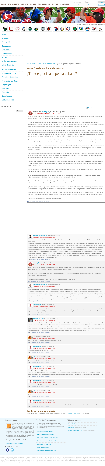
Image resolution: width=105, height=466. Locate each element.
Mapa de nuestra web (43, 447)
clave (87, 2)
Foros (34, 64)
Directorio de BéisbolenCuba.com (46, 450)
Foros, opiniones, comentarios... (46, 434)
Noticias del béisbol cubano (45, 431)
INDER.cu (77, 427)
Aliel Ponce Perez (38, 318)
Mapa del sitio (13, 443)
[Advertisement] (55, 47)
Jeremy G (45, 112)
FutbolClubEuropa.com (81, 430)
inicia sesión (69, 413)
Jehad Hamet (37, 304)
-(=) (34, 336)
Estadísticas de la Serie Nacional (46, 441)
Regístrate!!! (101, 4)
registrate (76, 413)
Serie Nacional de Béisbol (46, 64)
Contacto (20, 443)
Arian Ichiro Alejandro (40, 235)
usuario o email (77, 2)
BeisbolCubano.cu (77, 424)
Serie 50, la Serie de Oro (44, 444)
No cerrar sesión (83, 4)
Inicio (29, 64)
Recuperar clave (92, 4)
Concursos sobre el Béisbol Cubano (47, 437)
